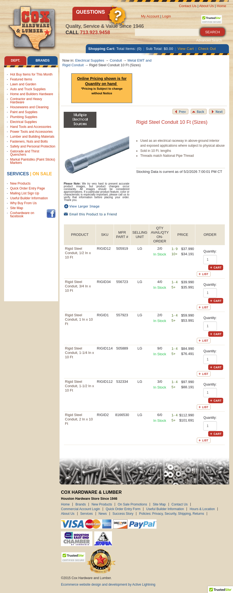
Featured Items (21, 79)
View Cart (186, 49)
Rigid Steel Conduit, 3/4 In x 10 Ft (78, 286)
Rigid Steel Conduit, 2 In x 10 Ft (79, 419)
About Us (206, 6)
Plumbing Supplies (23, 117)
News (103, 514)
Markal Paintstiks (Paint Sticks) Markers (32, 161)
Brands (80, 504)
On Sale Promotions (132, 504)
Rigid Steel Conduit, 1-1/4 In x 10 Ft (79, 352)
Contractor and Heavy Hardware (26, 100)
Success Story (123, 514)
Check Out (207, 49)
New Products (20, 183)
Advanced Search (209, 40)
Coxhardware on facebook (22, 214)
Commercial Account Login (80, 509)
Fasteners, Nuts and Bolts (29, 141)
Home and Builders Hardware (31, 94)
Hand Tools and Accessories (30, 127)
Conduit (116, 60)
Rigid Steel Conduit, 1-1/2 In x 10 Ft (79, 386)
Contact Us (187, 6)
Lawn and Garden (23, 84)
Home (221, 6)
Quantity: (210, 251)
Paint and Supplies (23, 112)
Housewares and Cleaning (29, 107)
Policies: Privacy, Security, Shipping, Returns (171, 514)
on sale (42, 173)
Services (18, 173)
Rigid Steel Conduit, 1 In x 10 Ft (79, 319)
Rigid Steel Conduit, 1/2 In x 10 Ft (78, 252)
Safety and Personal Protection (32, 146)
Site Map (16, 208)
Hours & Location (202, 509)
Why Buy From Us (23, 203)
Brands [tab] (42, 60)
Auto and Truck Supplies (28, 89)
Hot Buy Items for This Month (31, 74)
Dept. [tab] (15, 60)
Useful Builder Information (29, 198)
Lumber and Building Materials (32, 137)
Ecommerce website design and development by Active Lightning (108, 584)
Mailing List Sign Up (24, 193)
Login (166, 16)
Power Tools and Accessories (31, 132)
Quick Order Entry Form (123, 509)
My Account (150, 16)
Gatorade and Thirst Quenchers (24, 152)
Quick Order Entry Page (27, 188)
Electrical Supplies (23, 122)
